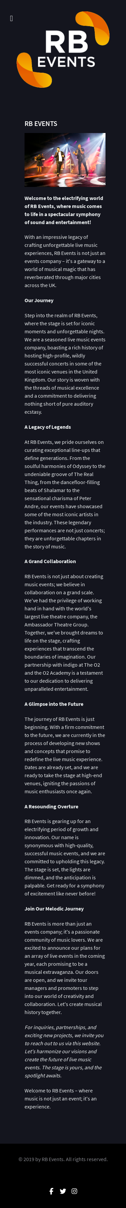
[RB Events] (63, 49)
